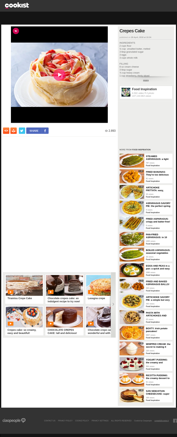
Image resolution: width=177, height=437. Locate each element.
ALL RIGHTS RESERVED (121, 421)
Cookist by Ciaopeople (143, 421)
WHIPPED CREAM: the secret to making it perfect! (158, 345)
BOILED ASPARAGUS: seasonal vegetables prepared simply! (158, 251)
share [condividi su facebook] (34, 130)
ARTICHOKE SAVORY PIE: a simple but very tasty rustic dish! (158, 298)
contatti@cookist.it (161, 421)
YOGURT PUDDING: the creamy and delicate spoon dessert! (157, 361)
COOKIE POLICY (82, 421)
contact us (49, 421)
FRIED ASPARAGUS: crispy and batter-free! (158, 220)
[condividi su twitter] (22, 130)
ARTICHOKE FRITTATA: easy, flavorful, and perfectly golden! (158, 189)
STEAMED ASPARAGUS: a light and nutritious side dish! (157, 158)
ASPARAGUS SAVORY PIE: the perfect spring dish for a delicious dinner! (158, 205)
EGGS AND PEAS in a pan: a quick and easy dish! (158, 267)
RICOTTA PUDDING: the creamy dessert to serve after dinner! (158, 377)
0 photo (150, 93)
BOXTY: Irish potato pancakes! (157, 330)
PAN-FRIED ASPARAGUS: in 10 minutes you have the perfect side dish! (157, 236)
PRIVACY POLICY (65, 421)
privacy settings (100, 421)
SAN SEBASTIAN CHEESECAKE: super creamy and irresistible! (158, 392)
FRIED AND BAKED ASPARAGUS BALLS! (157, 283)
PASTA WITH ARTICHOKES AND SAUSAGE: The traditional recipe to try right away (158, 314)
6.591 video (138, 93)
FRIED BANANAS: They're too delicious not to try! (157, 173)
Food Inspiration (144, 89)
